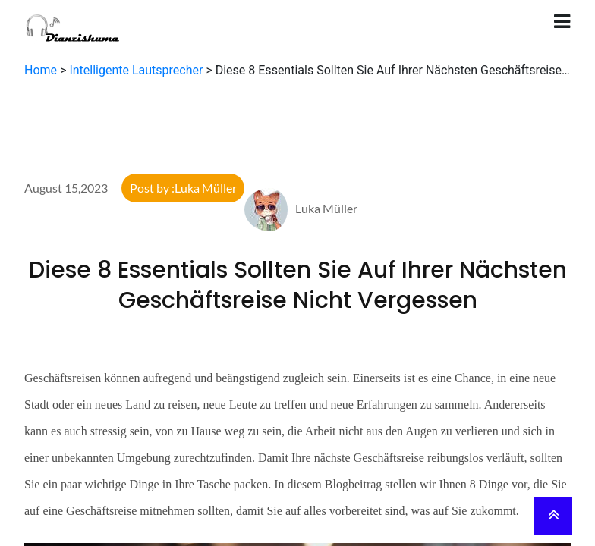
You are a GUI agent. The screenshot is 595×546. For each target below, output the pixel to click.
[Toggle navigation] (562, 21)
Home (40, 70)
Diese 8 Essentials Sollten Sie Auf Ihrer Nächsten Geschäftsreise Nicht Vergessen (298, 285)
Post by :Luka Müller (183, 187)
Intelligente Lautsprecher (136, 70)
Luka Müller (300, 208)
